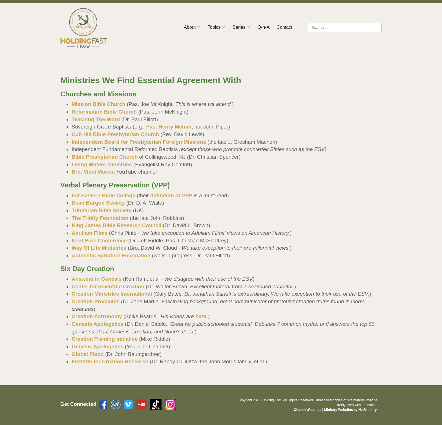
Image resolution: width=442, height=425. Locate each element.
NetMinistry (367, 410)
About (190, 27)
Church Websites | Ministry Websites (324, 410)
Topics (214, 27)
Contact (284, 27)
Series (239, 27)
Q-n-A (264, 27)
